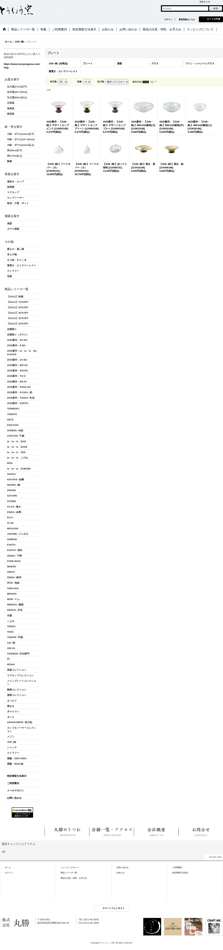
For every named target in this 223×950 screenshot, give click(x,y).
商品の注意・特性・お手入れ (74, 878)
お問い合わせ (14, 798)
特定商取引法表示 (16, 776)
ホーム (8, 867)
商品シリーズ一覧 (69, 873)
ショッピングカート (70, 867)
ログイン (168, 19)
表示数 (53, 81)
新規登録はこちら (187, 19)
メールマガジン (15, 790)
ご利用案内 (13, 783)
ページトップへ (215, 857)
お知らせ (120, 873)
